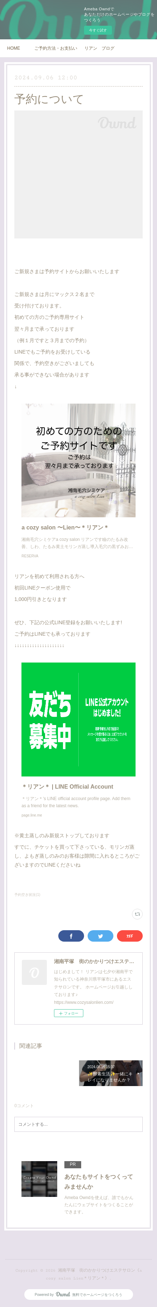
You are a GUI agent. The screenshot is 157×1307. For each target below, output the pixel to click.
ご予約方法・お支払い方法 (55, 48)
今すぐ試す (98, 30)
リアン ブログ (99, 48)
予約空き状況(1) (27, 895)
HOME (13, 48)
